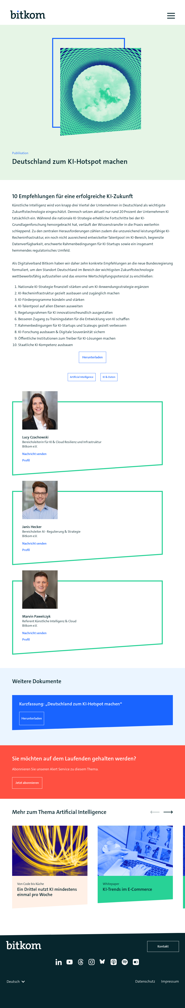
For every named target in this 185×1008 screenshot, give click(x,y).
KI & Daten (109, 377)
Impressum (170, 981)
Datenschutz (145, 981)
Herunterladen (92, 357)
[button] (168, 812)
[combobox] (16, 981)
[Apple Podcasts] (114, 965)
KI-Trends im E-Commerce (127, 889)
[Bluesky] (103, 965)
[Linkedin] (59, 965)
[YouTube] (70, 965)
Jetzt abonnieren (27, 783)
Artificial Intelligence (81, 377)
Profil (26, 460)
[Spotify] (125, 965)
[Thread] (81, 965)
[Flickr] (136, 965)
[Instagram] (92, 965)
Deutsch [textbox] (13, 981)
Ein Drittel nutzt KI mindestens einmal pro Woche (47, 892)
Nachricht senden (34, 454)
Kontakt (163, 946)
